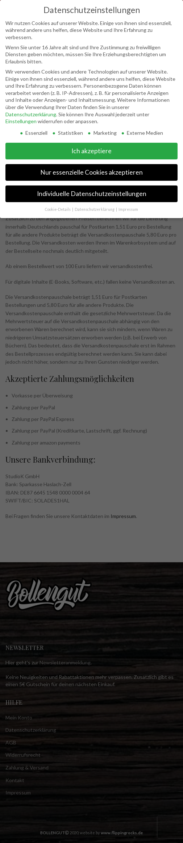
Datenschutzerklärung (30, 114)
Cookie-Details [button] (58, 209)
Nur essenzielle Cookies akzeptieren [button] (91, 172)
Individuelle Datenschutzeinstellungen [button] (91, 193)
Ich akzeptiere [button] (91, 151)
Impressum (128, 209)
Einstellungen (21, 121)
